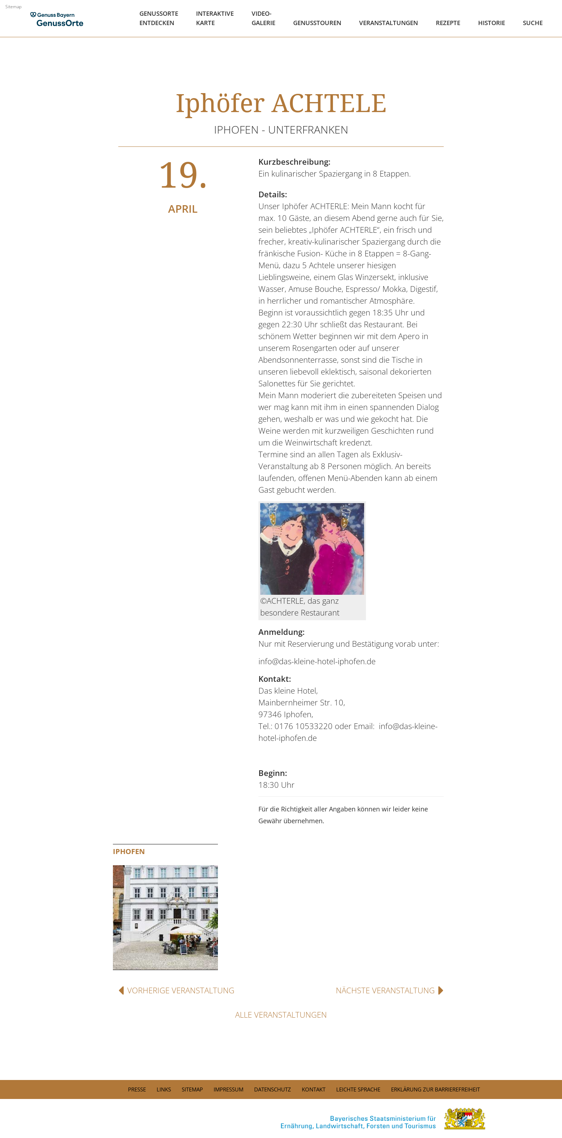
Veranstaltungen (388, 23)
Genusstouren (317, 23)
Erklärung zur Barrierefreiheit (435, 1089)
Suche (533, 23)
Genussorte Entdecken (158, 18)
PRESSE (137, 1089)
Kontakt (313, 1089)
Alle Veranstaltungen (281, 1014)
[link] (281, 1118)
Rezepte (448, 23)
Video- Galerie (263, 18)
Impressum (228, 1089)
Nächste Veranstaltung (390, 990)
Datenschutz (272, 1089)
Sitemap (13, 7)
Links (164, 1089)
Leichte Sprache (358, 1089)
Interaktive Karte (215, 18)
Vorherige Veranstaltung (176, 990)
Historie (491, 23)
